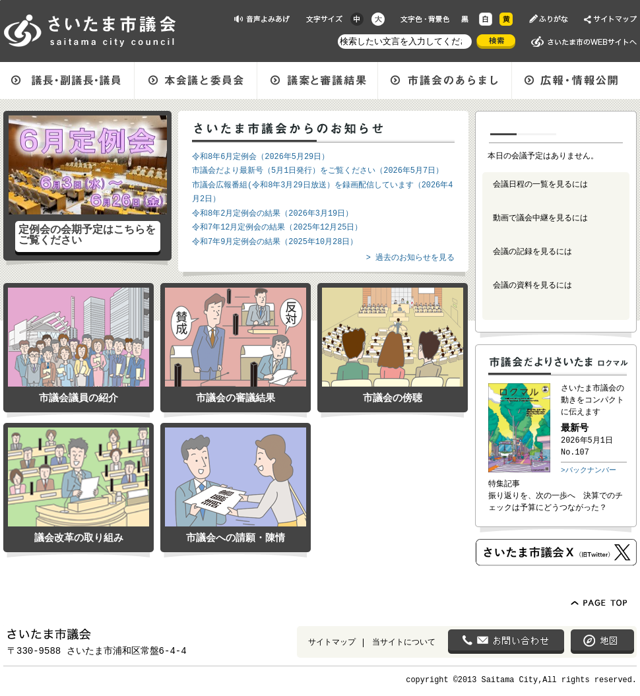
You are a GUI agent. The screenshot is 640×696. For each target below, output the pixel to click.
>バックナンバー (588, 470)
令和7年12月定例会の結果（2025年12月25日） (277, 227)
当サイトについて (403, 643)
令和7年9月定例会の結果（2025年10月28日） (275, 242)
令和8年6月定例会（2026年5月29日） (260, 157)
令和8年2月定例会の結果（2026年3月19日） (272, 213)
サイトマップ (332, 643)
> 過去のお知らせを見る (410, 258)
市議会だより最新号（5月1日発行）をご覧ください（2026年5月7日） (317, 171)
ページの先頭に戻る (0, 0)
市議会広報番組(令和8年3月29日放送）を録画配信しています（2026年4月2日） (322, 192)
